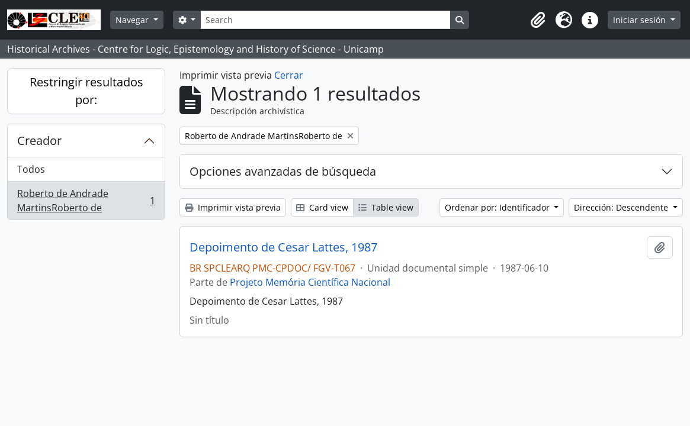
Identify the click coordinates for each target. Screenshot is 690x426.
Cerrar (288, 75)
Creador (39, 141)
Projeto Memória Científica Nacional (310, 282)
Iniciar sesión (640, 19)
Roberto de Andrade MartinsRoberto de (86, 200)
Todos (31, 169)
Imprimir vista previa (233, 207)
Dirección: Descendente (622, 207)
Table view (385, 207)
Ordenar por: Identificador (498, 207)
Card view (322, 207)
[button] (538, 20)
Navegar (133, 19)
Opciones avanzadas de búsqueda (283, 171)
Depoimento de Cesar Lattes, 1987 (283, 247)
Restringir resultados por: (86, 91)
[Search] (325, 20)
